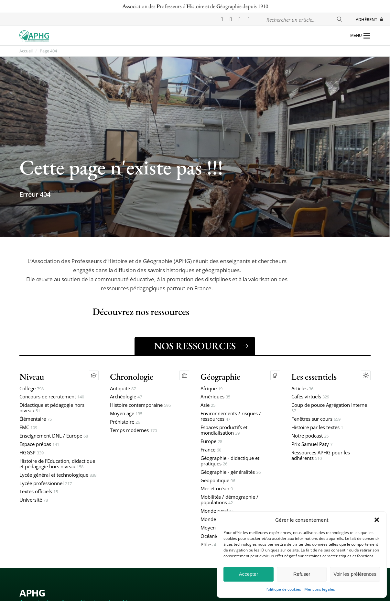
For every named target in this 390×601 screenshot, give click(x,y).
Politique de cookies (283, 589)
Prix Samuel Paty (311, 444)
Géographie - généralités (230, 472)
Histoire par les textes (317, 427)
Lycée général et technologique (57, 475)
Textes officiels (38, 492)
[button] (377, 520)
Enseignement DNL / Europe (53, 436)
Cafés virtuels (310, 397)
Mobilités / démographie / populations (229, 500)
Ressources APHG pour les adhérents (320, 455)
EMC (28, 427)
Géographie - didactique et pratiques (229, 461)
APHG (32, 592)
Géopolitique (217, 481)
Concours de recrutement (51, 397)
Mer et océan (216, 489)
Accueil (26, 51)
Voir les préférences (354, 574)
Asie (207, 405)
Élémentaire (35, 419)
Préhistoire (125, 422)
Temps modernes (133, 430)
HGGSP (31, 453)
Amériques (215, 397)
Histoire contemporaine (140, 405)
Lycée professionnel (45, 483)
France (210, 450)
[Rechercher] (339, 19)
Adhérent (370, 19)
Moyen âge (126, 414)
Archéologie (126, 397)
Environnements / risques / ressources (230, 416)
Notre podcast (310, 436)
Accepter (248, 574)
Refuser (301, 574)
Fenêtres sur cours (316, 419)
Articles (302, 389)
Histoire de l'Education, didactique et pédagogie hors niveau (57, 464)
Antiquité (123, 389)
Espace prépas (39, 444)
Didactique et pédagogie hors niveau (51, 408)
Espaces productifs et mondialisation (223, 430)
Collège (31, 389)
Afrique (211, 389)
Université (33, 500)
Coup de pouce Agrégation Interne (329, 408)
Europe (211, 441)
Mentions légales (319, 589)
